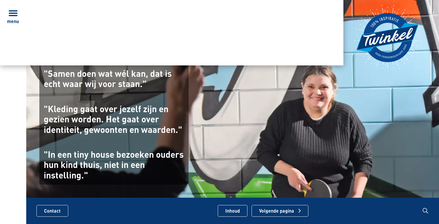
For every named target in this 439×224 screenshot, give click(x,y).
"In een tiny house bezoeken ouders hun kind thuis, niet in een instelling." (114, 164)
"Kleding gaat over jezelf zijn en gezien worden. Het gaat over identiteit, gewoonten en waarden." (113, 119)
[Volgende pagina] (280, 211)
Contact (52, 210)
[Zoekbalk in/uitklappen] (425, 211)
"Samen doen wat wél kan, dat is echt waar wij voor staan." (108, 78)
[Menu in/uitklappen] (13, 13)
